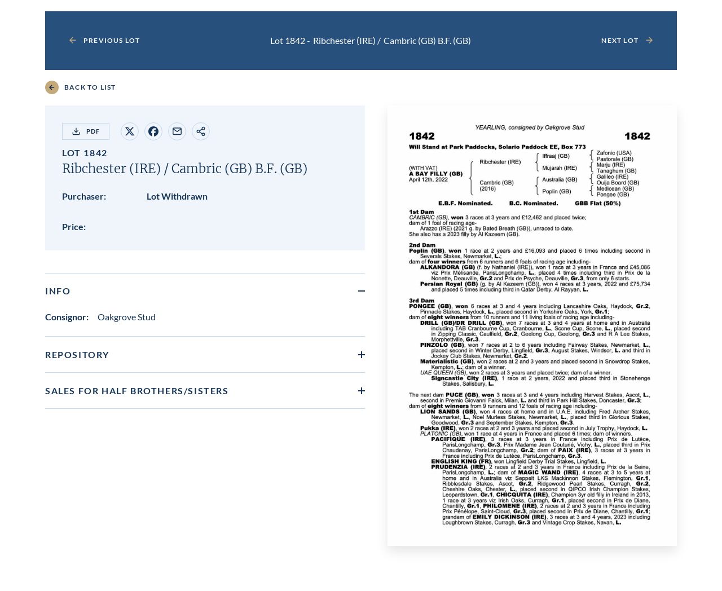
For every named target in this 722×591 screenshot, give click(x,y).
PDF (86, 131)
